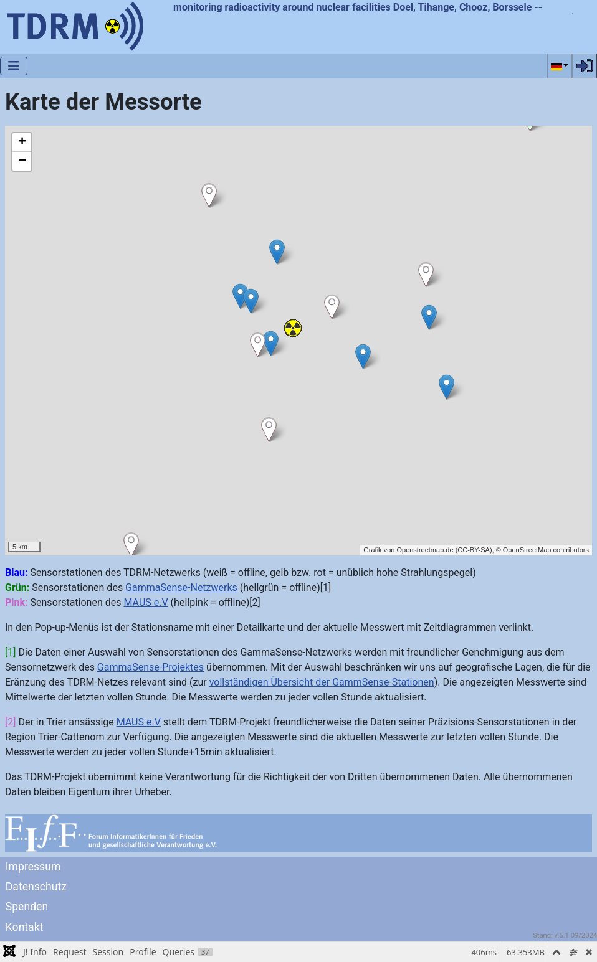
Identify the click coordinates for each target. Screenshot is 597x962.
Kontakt (25, 927)
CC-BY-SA (473, 550)
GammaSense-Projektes (150, 667)
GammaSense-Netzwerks (181, 587)
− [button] (22, 161)
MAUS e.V (145, 602)
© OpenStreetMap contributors (542, 550)
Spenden (27, 906)
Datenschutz (36, 886)
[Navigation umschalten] (13, 66)
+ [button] (22, 142)
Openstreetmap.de (424, 550)
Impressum (33, 867)
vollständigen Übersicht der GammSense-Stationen (321, 682)
